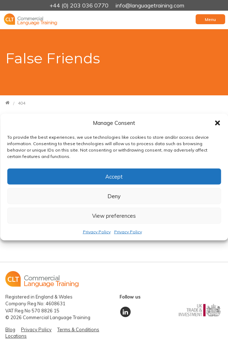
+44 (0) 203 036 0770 (79, 5)
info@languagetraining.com (150, 5)
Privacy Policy (97, 231)
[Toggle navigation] (210, 19)
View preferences (114, 215)
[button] (217, 122)
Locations (16, 336)
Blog (10, 329)
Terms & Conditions (78, 329)
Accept (114, 176)
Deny (114, 195)
